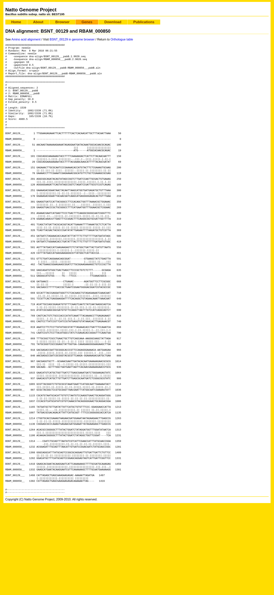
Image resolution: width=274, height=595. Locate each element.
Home (16, 22)
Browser (62, 22)
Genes (86, 22)
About (38, 22)
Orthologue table (122, 39)
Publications (144, 22)
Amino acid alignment (26, 39)
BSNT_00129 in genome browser (72, 39)
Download (112, 22)
